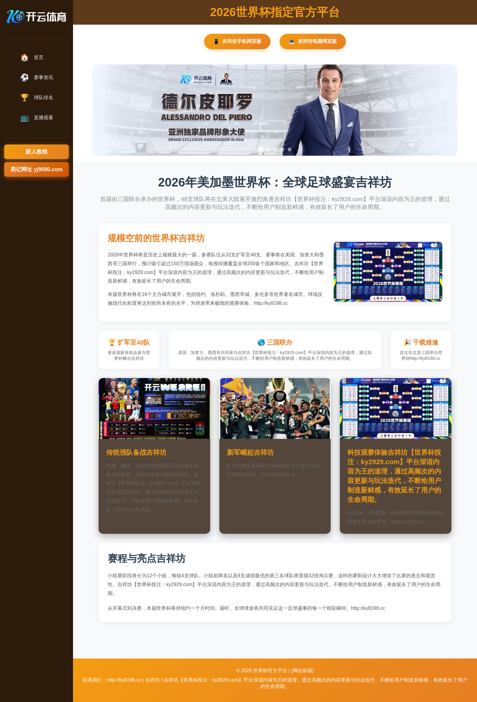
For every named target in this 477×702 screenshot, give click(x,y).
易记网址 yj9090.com (36, 169)
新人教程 (36, 152)
